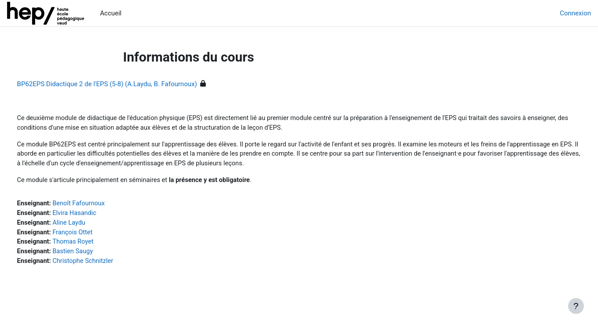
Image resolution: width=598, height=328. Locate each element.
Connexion (575, 13)
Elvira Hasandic (92, 215)
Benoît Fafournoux (97, 206)
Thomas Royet (91, 245)
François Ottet (90, 235)
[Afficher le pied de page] (576, 306)
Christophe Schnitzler (101, 265)
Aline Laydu (87, 226)
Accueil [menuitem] (110, 13)
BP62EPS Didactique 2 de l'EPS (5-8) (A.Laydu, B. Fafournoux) (123, 84)
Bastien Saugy (91, 255)
